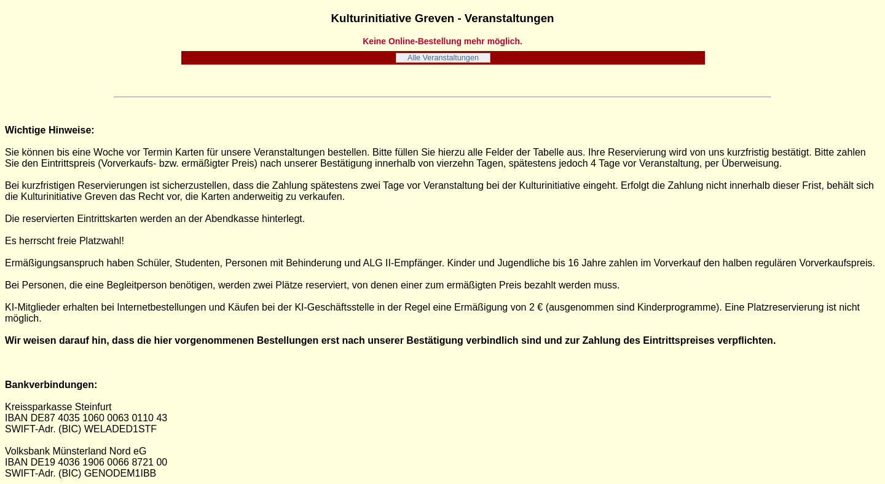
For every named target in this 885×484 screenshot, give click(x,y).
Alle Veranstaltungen (443, 58)
